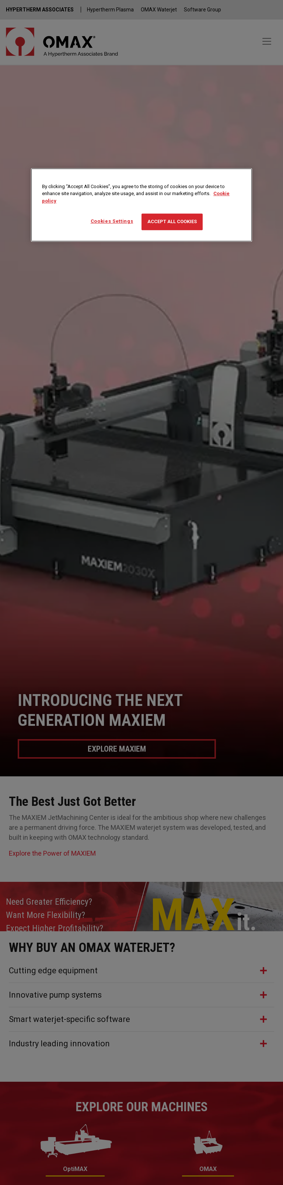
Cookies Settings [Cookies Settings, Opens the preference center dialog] (112, 221)
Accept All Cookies (172, 222)
